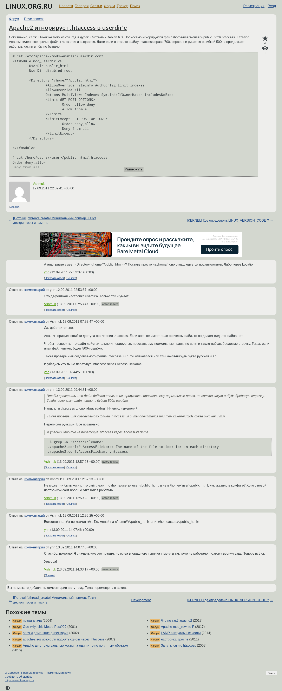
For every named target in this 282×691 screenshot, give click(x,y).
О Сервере (12, 672)
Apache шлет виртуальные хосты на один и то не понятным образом (75, 645)
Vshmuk (39, 183)
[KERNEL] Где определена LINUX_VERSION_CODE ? (228, 220)
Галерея (81, 6)
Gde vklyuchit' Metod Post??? (44, 626)
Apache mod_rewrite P (177, 626)
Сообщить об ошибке (18, 676)
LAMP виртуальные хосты (181, 633)
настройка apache (174, 639)
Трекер (122, 6)
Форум (109, 6)
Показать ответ (54, 278)
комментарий (34, 290)
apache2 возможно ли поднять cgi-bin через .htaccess (63, 639)
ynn (47, 272)
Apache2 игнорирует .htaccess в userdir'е (68, 27)
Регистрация (253, 6)
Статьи (96, 6)
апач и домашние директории (45, 633)
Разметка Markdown (58, 672)
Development (34, 19)
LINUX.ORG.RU (29, 6)
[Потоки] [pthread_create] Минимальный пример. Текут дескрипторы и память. (54, 220)
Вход (272, 6)
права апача (32, 620)
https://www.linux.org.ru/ (19, 680)
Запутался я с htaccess (178, 645)
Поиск (135, 6)
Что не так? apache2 (176, 620)
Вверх (271, 673)
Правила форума (32, 672)
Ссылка (14, 206)
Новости (66, 6)
